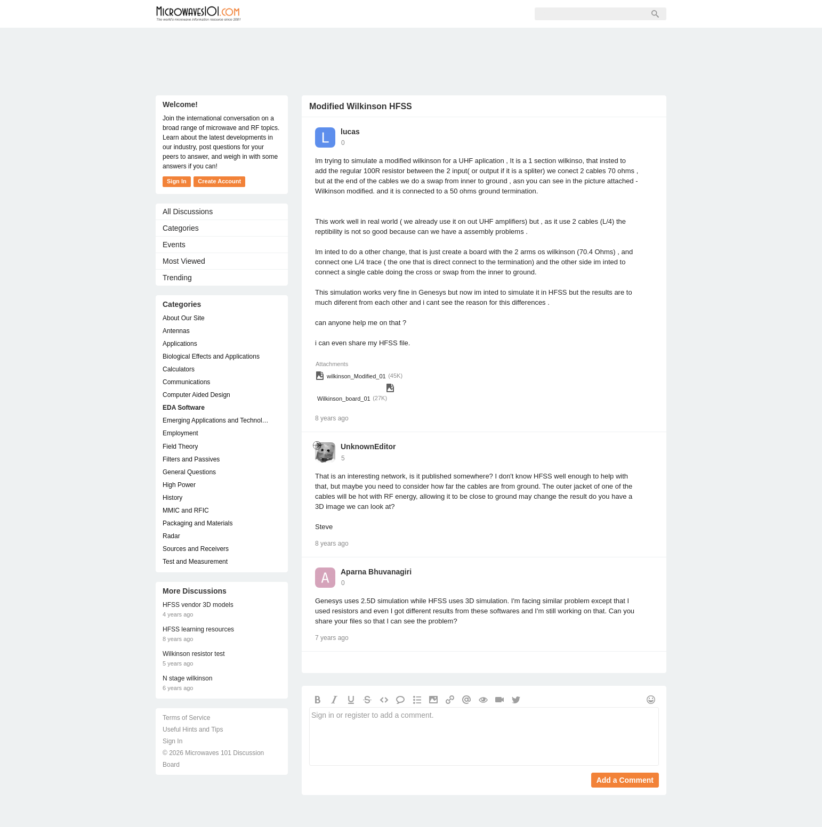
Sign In (417, 14)
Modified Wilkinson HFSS (360, 106)
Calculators (179, 369)
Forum (276, 14)
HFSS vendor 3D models (198, 605)
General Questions (189, 472)
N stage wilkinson (187, 678)
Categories (181, 228)
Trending (177, 277)
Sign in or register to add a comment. (484, 736)
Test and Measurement (195, 561)
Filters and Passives (191, 459)
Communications (186, 382)
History (172, 497)
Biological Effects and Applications (211, 356)
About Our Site (184, 318)
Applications (180, 343)
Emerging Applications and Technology (216, 420)
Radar (171, 536)
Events (174, 244)
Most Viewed (184, 261)
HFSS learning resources (198, 629)
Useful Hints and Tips (193, 729)
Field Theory (180, 446)
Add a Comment (625, 780)
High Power (179, 485)
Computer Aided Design (196, 395)
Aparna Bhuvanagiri (376, 571)
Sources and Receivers (196, 549)
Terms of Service (186, 717)
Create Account (219, 181)
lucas (350, 131)
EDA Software (184, 407)
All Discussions (188, 211)
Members (323, 14)
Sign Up (372, 14)
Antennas (176, 331)
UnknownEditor (368, 446)
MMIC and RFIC (186, 510)
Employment (180, 433)
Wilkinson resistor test (194, 654)
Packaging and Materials (197, 523)
